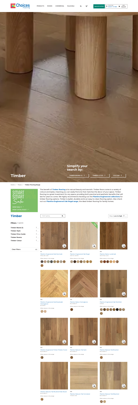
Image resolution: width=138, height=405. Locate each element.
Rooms (49, 6)
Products (40, 6)
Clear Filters (24, 249)
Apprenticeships (99, 6)
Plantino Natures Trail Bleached (113, 394)
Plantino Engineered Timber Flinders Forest (54, 350)
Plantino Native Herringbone (84, 302)
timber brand (24, 228)
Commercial (59, 6)
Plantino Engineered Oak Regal (84, 254)
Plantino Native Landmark (113, 254)
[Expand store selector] (111, 6)
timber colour (24, 240)
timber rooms (24, 237)
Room (70, 6)
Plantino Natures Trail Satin (84, 350)
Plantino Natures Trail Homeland (84, 394)
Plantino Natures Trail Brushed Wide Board (54, 392)
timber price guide (24, 234)
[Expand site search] (81, 6)
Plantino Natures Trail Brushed (113, 350)
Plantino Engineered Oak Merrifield (113, 302)
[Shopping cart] (86, 6)
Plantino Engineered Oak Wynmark (54, 254)
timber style (24, 231)
